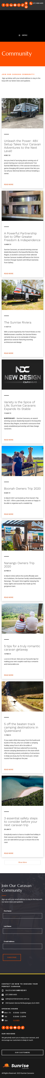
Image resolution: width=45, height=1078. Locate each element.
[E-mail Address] (22, 946)
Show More (22, 862)
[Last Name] (22, 931)
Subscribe (11, 957)
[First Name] (22, 916)
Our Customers (9, 1051)
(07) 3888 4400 (11, 995)
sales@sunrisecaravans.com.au (17, 999)
